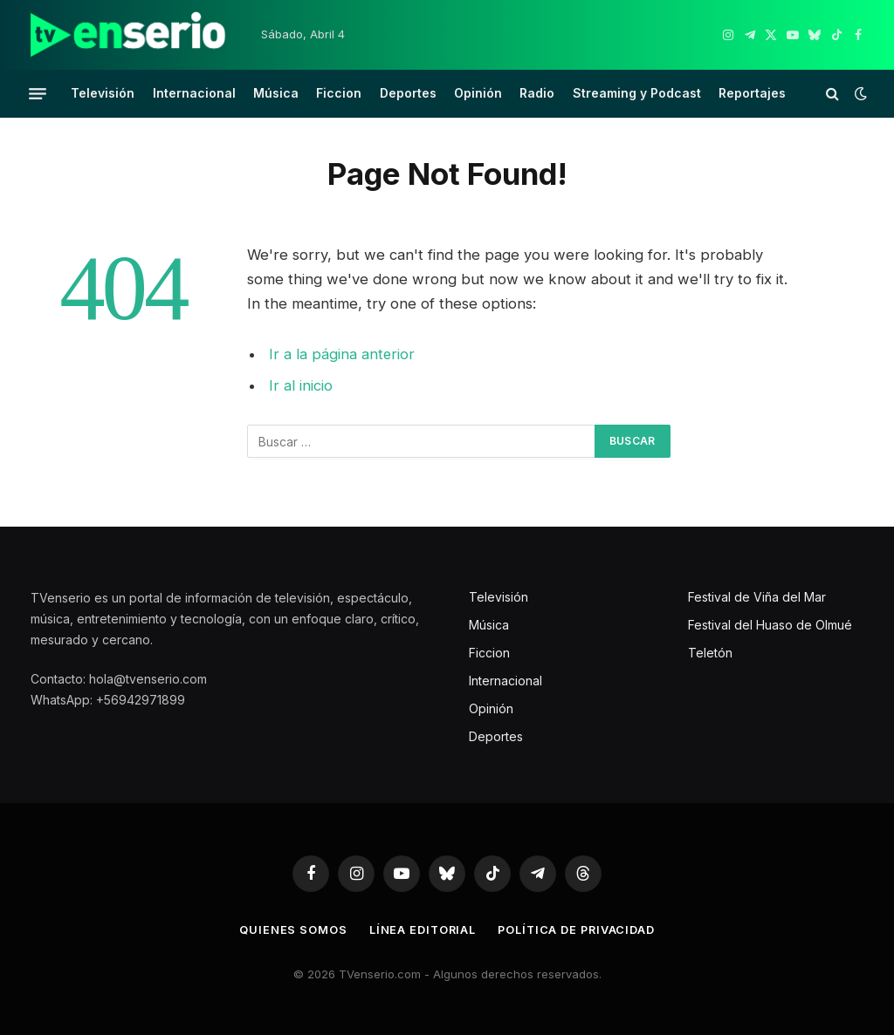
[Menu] (37, 93)
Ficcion (338, 92)
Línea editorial (421, 929)
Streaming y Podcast (637, 92)
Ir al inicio (301, 385)
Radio (536, 92)
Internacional (194, 92)
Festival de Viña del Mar (757, 596)
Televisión (102, 92)
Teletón (710, 652)
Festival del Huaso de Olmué (770, 624)
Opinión (478, 92)
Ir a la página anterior (342, 354)
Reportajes (752, 92)
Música (276, 92)
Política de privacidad (577, 929)
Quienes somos (291, 929)
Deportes (408, 92)
